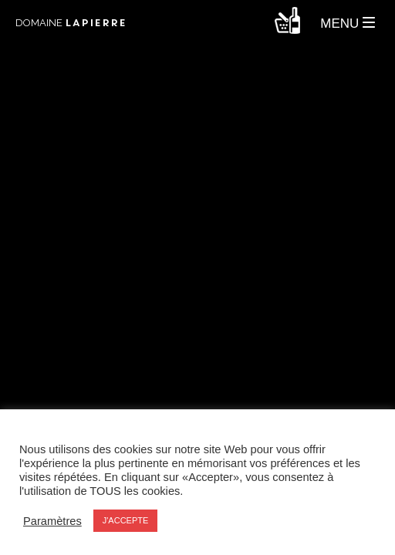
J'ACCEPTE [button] (126, 520)
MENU (347, 23)
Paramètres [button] (52, 521)
